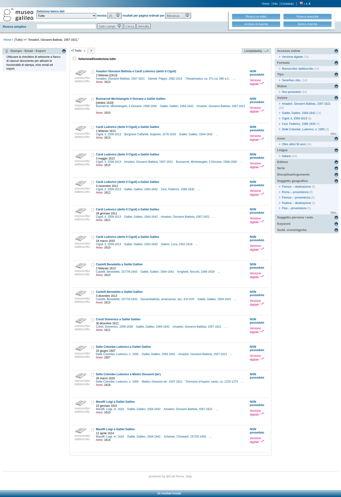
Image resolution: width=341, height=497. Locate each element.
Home (265, 3)
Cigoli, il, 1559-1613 (109, 134)
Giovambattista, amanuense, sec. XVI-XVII (167, 299)
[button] (114, 15)
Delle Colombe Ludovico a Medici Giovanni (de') (128, 374)
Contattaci (287, 3)
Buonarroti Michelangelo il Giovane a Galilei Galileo (131, 98)
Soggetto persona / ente (295, 217)
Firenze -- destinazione (296, 186)
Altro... (334, 134)
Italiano (286, 156)
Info (275, 3)
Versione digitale (257, 82)
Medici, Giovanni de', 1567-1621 (162, 381)
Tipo (280, 74)
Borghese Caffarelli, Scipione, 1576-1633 (150, 134)
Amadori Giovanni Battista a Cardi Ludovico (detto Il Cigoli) (136, 71)
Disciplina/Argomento (293, 174)
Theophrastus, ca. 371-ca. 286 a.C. (207, 78)
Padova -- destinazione (296, 203)
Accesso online (288, 51)
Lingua (282, 150)
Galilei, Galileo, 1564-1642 (177, 106)
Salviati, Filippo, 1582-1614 (165, 78)
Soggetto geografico (292, 181)
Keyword (283, 224)
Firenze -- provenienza (296, 197)
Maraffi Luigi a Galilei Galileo (115, 401)
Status (282, 86)
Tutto (78, 50)
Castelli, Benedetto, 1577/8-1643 (117, 271)
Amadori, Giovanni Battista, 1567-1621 (120, 78)
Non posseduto (291, 92)
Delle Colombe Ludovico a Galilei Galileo (123, 346)
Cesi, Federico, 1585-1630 (178, 189)
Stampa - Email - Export (25, 51)
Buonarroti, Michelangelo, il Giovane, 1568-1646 (126, 106)
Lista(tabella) (256, 51)
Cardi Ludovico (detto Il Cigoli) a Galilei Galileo (127, 127)
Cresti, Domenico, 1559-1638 (115, 326)
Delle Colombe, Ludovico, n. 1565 (117, 354)
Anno (281, 138)
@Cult (171, 476)
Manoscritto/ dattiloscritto (298, 68)
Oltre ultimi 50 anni (294, 144)
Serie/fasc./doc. (292, 80)
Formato (283, 62)
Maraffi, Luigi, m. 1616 (110, 409)
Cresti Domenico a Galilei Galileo (118, 319)
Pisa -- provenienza (294, 208)
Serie (281, 168)
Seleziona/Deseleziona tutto (96, 59)
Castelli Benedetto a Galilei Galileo (119, 264)
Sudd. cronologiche (291, 230)
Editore (282, 162)
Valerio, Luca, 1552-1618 (177, 244)
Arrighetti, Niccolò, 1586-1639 (196, 271)
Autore (282, 97)
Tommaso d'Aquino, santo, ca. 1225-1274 (211, 381)
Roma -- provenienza (295, 192)
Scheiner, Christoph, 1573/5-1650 (185, 436)
